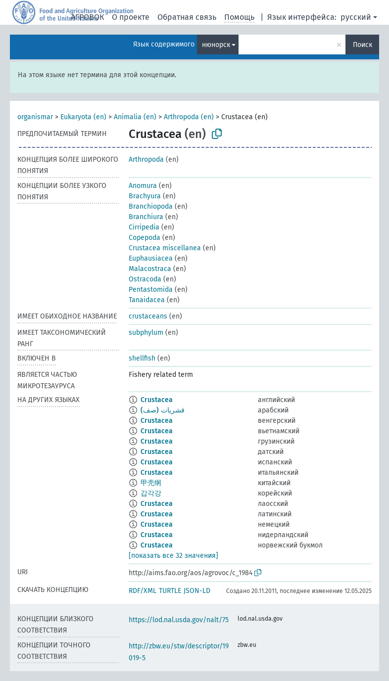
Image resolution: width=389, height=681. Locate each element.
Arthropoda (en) (189, 117)
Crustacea (157, 400)
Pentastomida (151, 289)
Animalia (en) (135, 117)
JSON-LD (197, 591)
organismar (35, 117)
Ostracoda (145, 279)
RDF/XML (142, 591)
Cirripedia (144, 227)
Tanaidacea (147, 300)
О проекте (130, 17)
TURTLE (170, 591)
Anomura (143, 186)
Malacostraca (150, 269)
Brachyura (145, 196)
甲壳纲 (151, 483)
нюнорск (216, 45)
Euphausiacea (151, 258)
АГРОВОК (87, 17)
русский (355, 17)
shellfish (142, 358)
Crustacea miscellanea (165, 248)
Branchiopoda (151, 206)
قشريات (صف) (163, 410)
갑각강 (151, 493)
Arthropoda (146, 159)
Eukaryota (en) (83, 117)
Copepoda (144, 237)
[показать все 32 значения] (173, 555)
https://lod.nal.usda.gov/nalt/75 (179, 620)
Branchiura (146, 217)
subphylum (146, 332)
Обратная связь (186, 17)
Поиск (362, 45)
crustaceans (148, 316)
